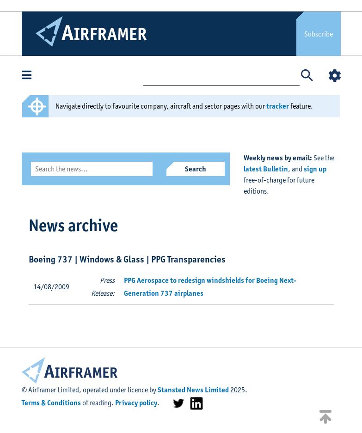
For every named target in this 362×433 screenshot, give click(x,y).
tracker (277, 106)
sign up (315, 169)
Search (195, 169)
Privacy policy (136, 402)
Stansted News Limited (193, 389)
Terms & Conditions (51, 402)
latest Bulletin (266, 169)
